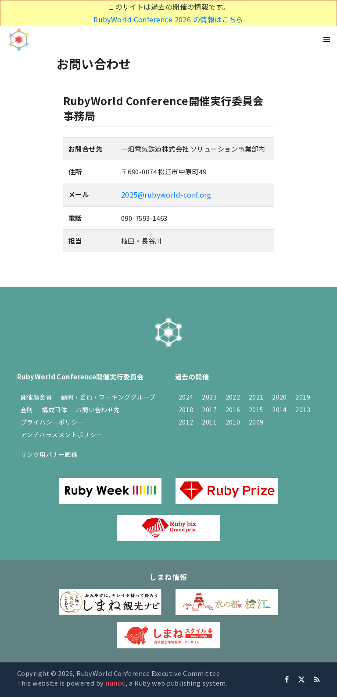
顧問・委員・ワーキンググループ (108, 397)
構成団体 (54, 409)
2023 (209, 397)
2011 (209, 421)
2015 (256, 409)
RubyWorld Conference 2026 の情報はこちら (168, 19)
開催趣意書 (36, 397)
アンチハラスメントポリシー (62, 434)
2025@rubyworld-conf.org (166, 194)
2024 (186, 397)
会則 (27, 409)
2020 (279, 397)
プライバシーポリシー (52, 421)
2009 (256, 421)
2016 (233, 409)
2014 (279, 409)
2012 (186, 421)
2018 (186, 409)
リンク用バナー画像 (49, 454)
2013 (302, 409)
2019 (302, 397)
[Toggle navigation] (327, 39)
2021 (256, 397)
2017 (209, 409)
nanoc (115, 682)
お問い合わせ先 (98, 409)
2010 (233, 421)
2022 (233, 397)
